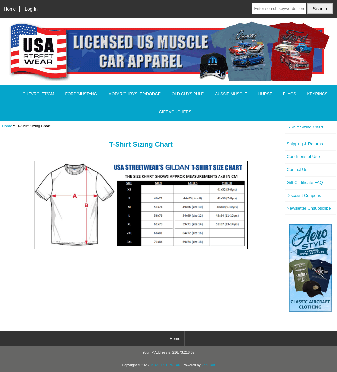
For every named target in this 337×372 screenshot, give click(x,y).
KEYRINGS (317, 94)
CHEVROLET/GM (38, 94)
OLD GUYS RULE (188, 94)
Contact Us (297, 169)
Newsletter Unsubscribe (309, 208)
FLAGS (289, 94)
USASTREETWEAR (165, 365)
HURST (265, 94)
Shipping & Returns (305, 143)
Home (10, 9)
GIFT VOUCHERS (175, 112)
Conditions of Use (303, 156)
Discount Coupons (304, 195)
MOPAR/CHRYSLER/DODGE (134, 94)
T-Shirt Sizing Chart (305, 127)
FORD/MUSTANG (81, 94)
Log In (31, 9)
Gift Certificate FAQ (305, 182)
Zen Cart (208, 365)
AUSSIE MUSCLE (231, 94)
